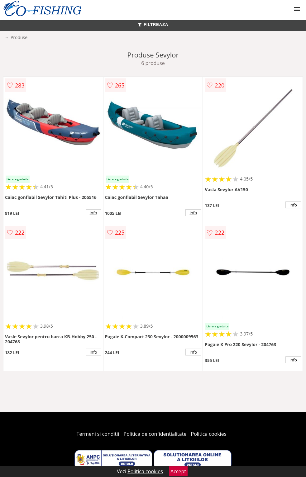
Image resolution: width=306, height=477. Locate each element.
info (93, 213)
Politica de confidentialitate (155, 433)
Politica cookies (209, 433)
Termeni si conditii (98, 433)
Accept (178, 471)
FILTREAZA (153, 24)
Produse (19, 37)
